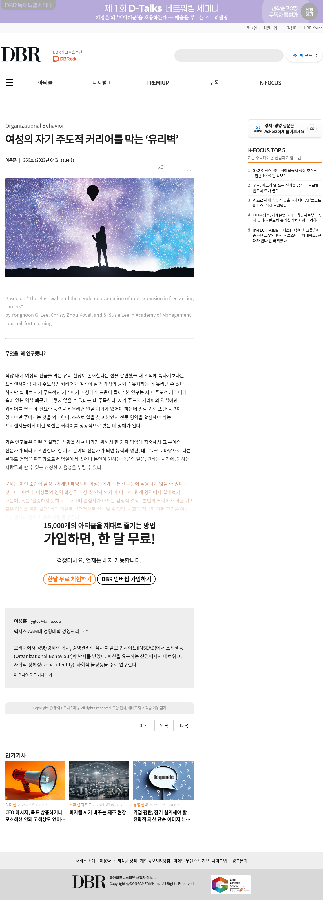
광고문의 (239, 860)
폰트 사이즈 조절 (179, 168)
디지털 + (101, 83)
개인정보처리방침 (155, 860)
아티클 (45, 83)
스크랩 (189, 168)
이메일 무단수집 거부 (191, 860)
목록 (164, 725)
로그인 (252, 27)
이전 (143, 725)
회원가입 (270, 27)
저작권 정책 (127, 860)
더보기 (160, 168)
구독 (214, 83)
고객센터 (291, 27)
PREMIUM (158, 83)
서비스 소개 (85, 860)
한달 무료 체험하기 (70, 579)
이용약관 (107, 860)
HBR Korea (313, 27)
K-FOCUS (270, 83)
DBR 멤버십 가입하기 (126, 579)
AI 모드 (306, 55)
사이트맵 (219, 860)
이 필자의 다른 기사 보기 (33, 674)
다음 (184, 725)
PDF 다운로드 (170, 168)
